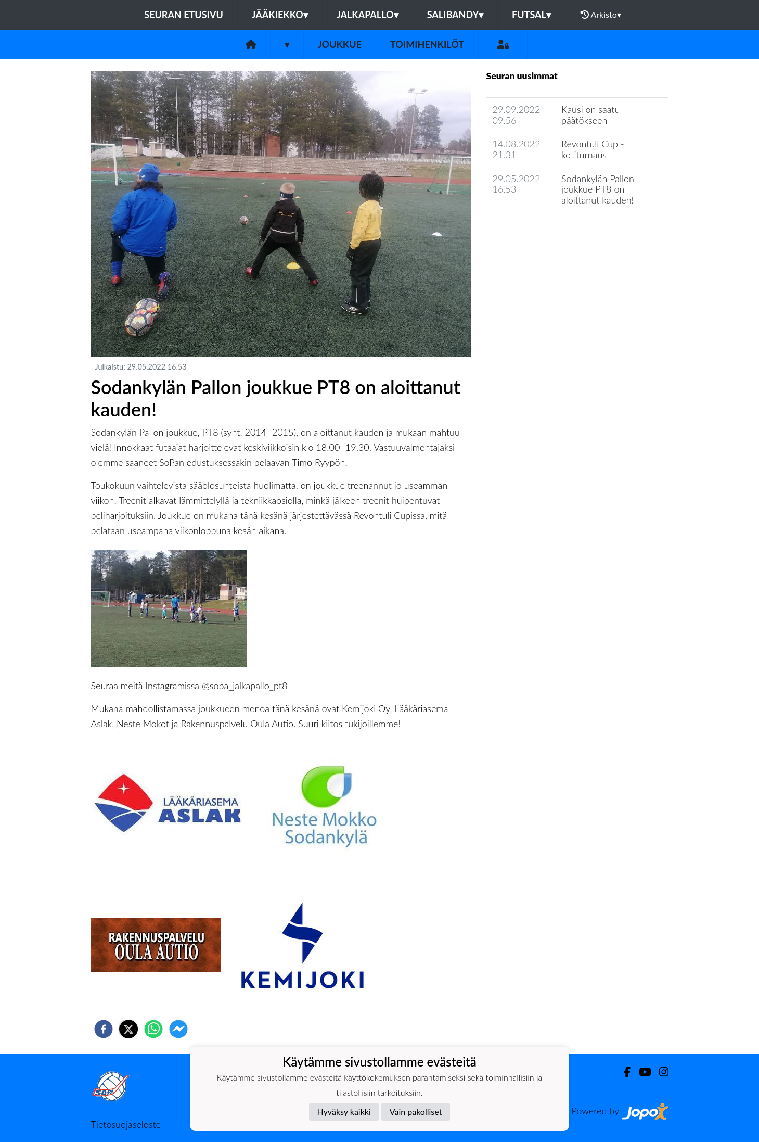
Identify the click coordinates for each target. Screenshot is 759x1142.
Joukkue (340, 44)
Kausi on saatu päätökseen (590, 115)
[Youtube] (641, 1072)
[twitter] (128, 1029)
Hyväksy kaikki (344, 1111)
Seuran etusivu (183, 14)
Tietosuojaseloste (126, 1124)
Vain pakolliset (416, 1111)
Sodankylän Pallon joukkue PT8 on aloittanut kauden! (597, 189)
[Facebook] (623, 1072)
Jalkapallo (367, 14)
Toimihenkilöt (427, 44)
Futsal (531, 14)
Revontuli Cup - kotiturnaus (592, 149)
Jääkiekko (280, 14)
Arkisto (601, 14)
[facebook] (103, 1029)
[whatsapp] (153, 1029)
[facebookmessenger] (178, 1029)
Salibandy (455, 14)
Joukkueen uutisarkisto (539, 230)
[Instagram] (659, 1072)
